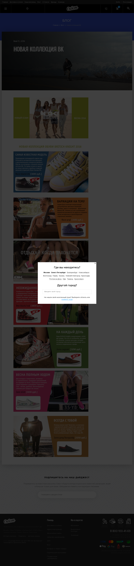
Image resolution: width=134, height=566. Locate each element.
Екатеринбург (72, 272)
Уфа (64, 279)
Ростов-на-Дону (55, 279)
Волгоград (47, 276)
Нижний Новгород (73, 276)
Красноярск (79, 279)
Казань (62, 276)
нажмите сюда (67, 299)
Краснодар (85, 276)
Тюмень (70, 279)
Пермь (55, 276)
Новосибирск (84, 272)
